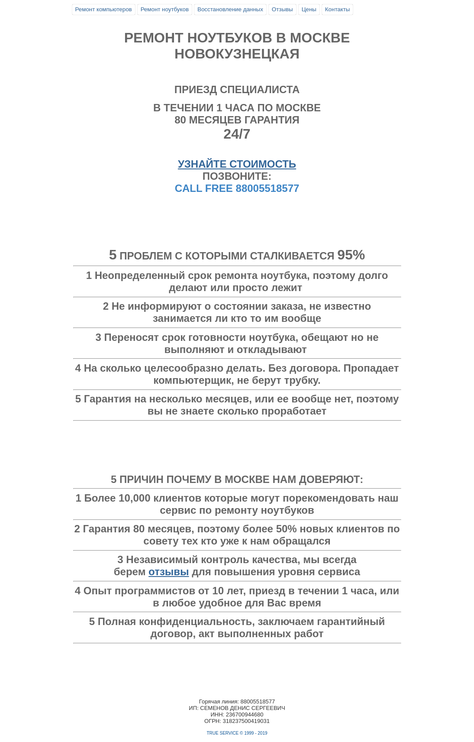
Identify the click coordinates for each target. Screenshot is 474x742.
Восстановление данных (230, 9)
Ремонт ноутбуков (165, 9)
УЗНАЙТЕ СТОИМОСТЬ (237, 164)
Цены (309, 9)
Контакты (337, 9)
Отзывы (282, 9)
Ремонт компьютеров (103, 9)
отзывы (168, 571)
